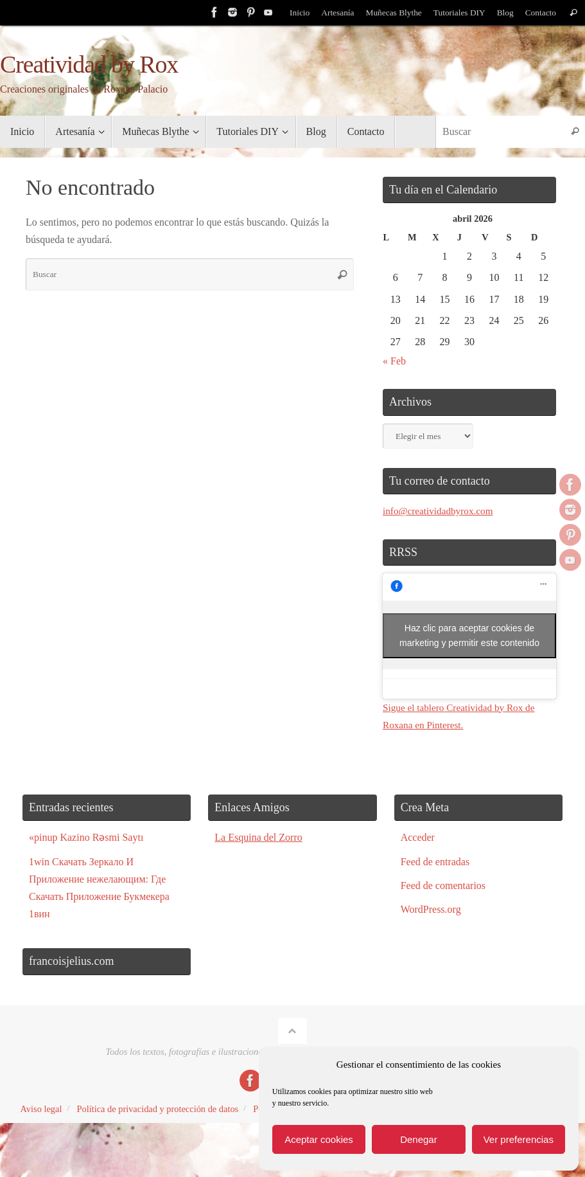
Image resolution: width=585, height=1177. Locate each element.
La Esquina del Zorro (258, 837)
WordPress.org (431, 909)
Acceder (418, 837)
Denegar (418, 1139)
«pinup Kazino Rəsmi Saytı (86, 837)
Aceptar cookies (318, 1139)
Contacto (540, 12)
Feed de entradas (435, 861)
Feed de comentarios (443, 885)
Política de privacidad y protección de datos (157, 1109)
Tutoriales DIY (458, 12)
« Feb (394, 360)
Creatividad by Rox (89, 64)
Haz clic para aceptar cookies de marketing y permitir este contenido (469, 635)
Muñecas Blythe (392, 12)
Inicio (296, 12)
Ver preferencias (519, 1139)
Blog (504, 12)
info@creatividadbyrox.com (440, 510)
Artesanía (334, 12)
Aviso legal (41, 1109)
